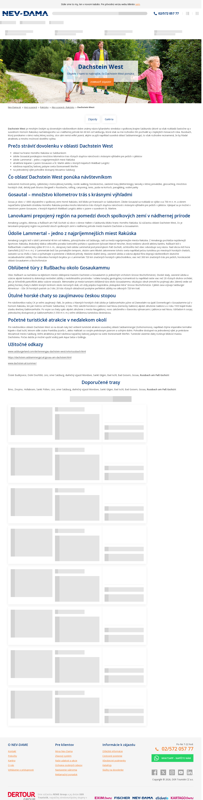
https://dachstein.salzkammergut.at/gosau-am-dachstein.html (39, 357)
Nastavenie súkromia (66, 769)
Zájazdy (92, 119)
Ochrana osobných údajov (68, 765)
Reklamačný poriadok (66, 774)
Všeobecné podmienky (114, 760)
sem (137, 4)
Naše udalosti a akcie (66, 760)
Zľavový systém (63, 755)
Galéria (109, 119)
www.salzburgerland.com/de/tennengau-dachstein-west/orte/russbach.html (47, 351)
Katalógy (107, 765)
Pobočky (12, 755)
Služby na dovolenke (113, 769)
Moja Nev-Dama (64, 751)
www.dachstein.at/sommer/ (22, 363)
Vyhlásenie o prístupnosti (21, 769)
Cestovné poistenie (112, 755)
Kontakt (12, 751)
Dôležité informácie (112, 751)
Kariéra (11, 760)
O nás (11, 765)
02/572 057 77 (168, 13)
